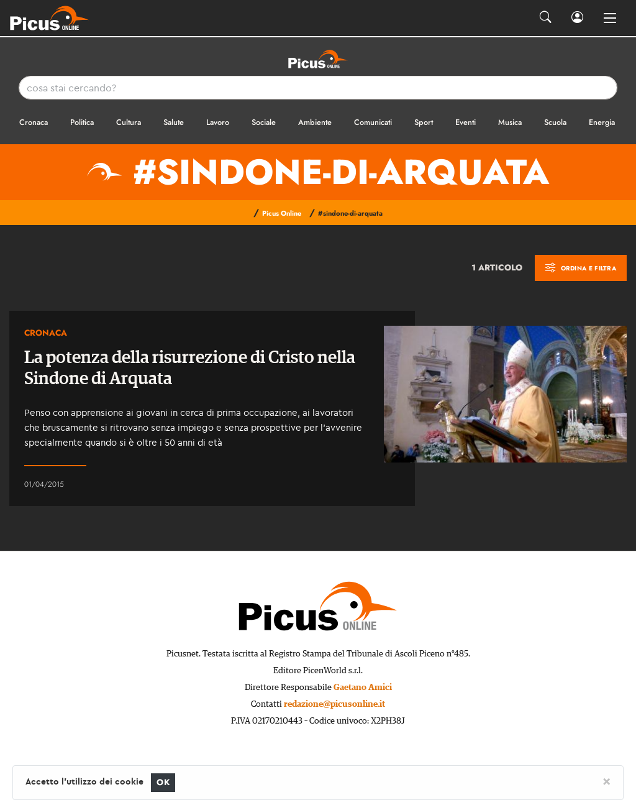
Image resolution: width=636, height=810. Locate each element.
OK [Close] (163, 782)
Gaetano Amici (363, 687)
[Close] (606, 781)
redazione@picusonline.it (334, 704)
